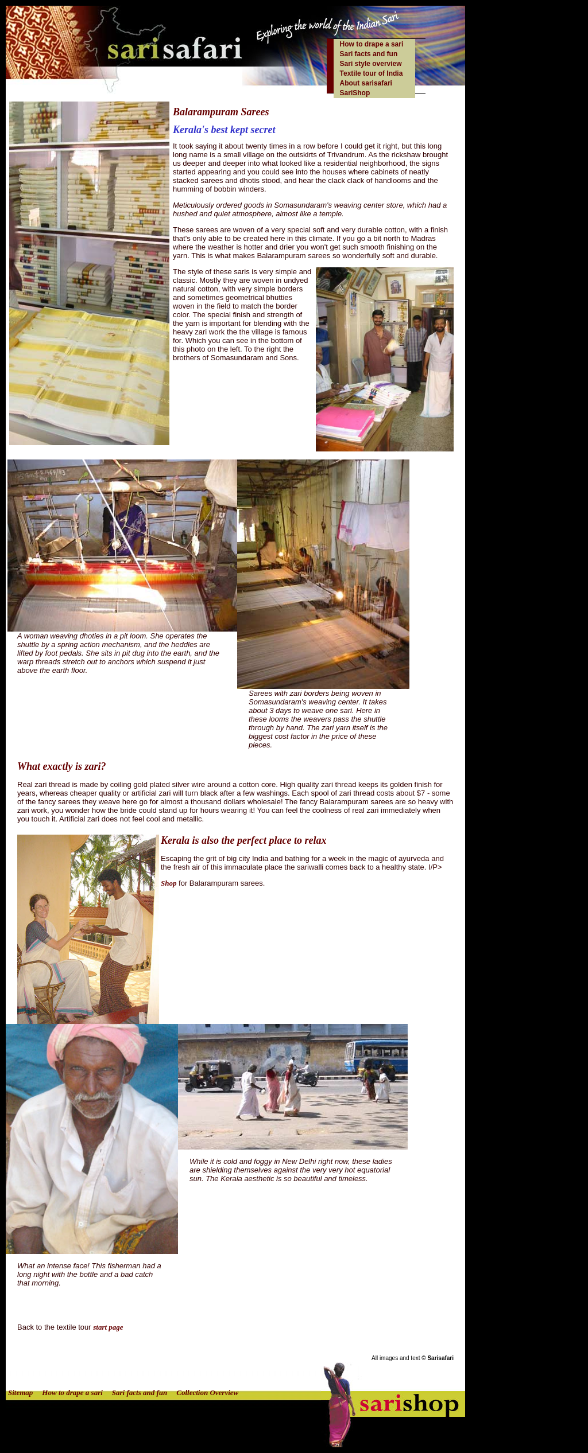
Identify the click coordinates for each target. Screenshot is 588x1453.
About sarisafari (366, 83)
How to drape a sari (372, 44)
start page (108, 1327)
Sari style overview (371, 64)
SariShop (355, 93)
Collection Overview (207, 1392)
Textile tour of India (371, 73)
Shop (168, 883)
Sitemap (20, 1392)
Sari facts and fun (369, 54)
